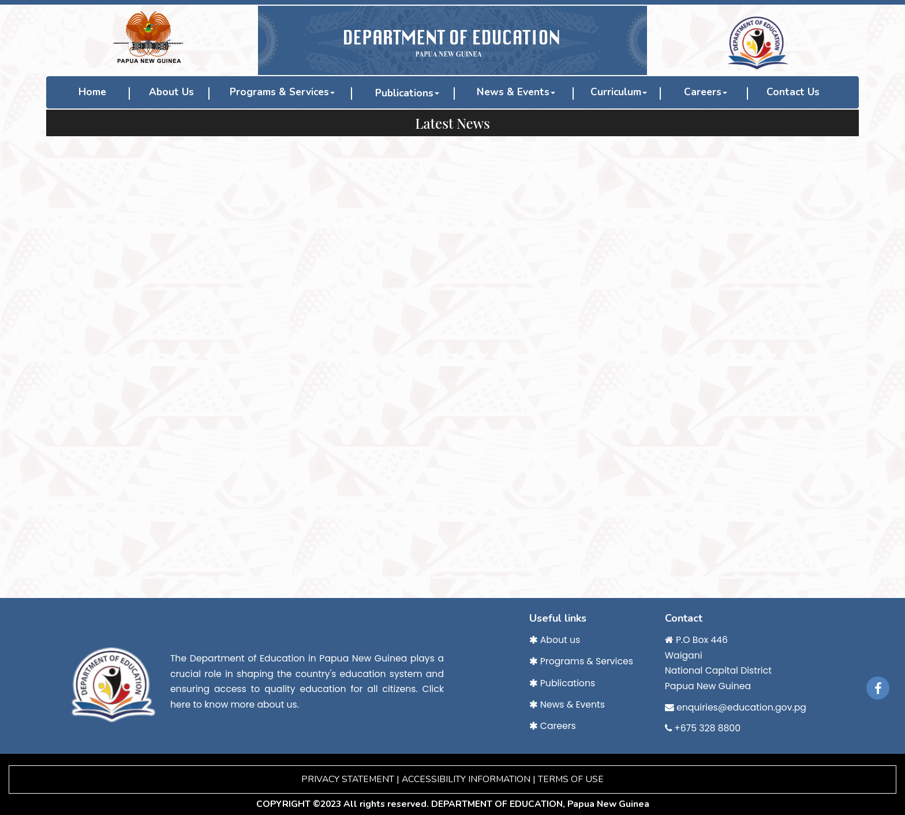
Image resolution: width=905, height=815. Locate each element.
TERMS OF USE (571, 779)
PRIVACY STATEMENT (347, 779)
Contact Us (793, 92)
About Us (171, 92)
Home (92, 92)
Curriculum (618, 92)
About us (555, 640)
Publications (404, 93)
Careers (705, 92)
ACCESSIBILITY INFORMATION (466, 779)
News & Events (516, 92)
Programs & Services (282, 92)
